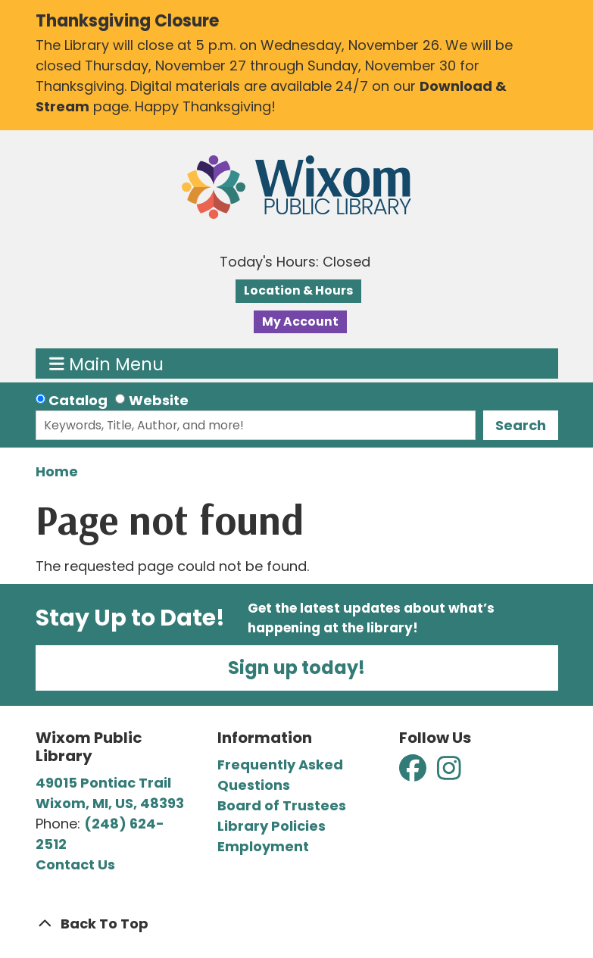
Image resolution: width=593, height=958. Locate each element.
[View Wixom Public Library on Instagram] (449, 773)
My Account (300, 321)
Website (159, 400)
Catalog (78, 400)
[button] (295, 261)
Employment (263, 846)
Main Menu (106, 363)
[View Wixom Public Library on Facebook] (414, 773)
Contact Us (75, 864)
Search (520, 425)
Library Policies (271, 825)
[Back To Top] (297, 924)
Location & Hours (298, 290)
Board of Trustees (281, 805)
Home (57, 471)
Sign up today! (296, 667)
